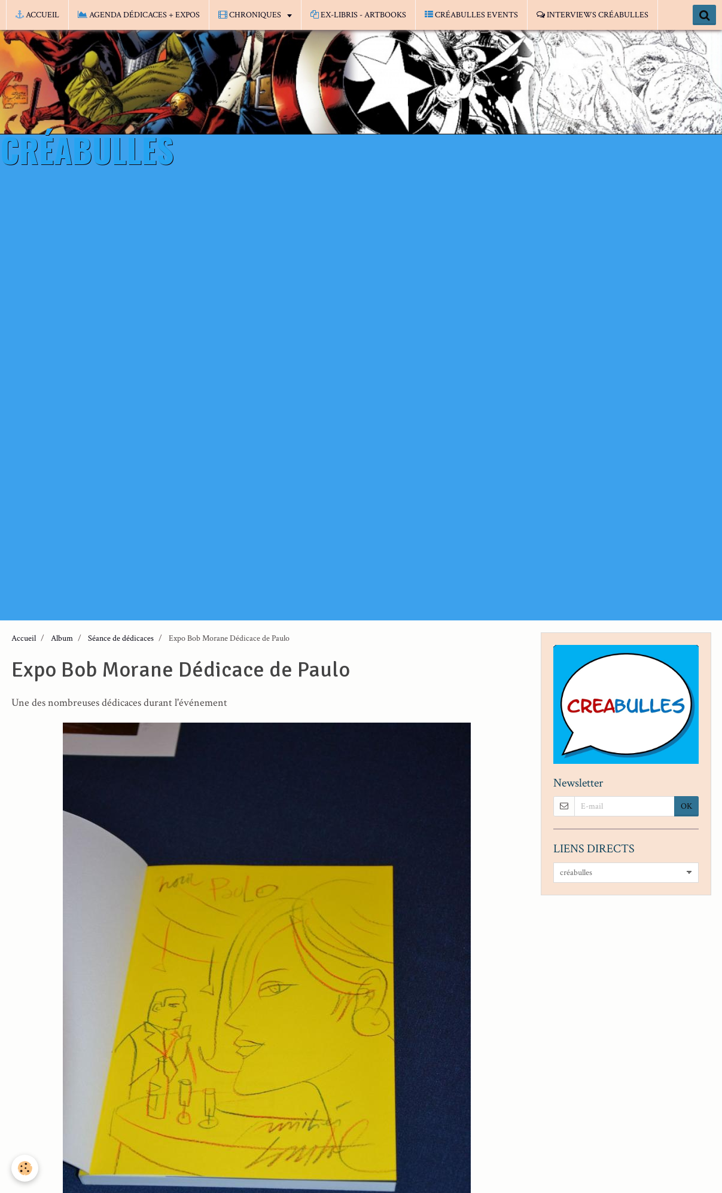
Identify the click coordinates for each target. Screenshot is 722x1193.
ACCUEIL (37, 15)
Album (62, 638)
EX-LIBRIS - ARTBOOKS (358, 15)
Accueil (23, 638)
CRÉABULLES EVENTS (471, 15)
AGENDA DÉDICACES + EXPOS (139, 15)
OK (686, 806)
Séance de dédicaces (121, 638)
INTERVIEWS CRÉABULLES (592, 15)
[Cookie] (25, 1168)
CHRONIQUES (250, 15)
